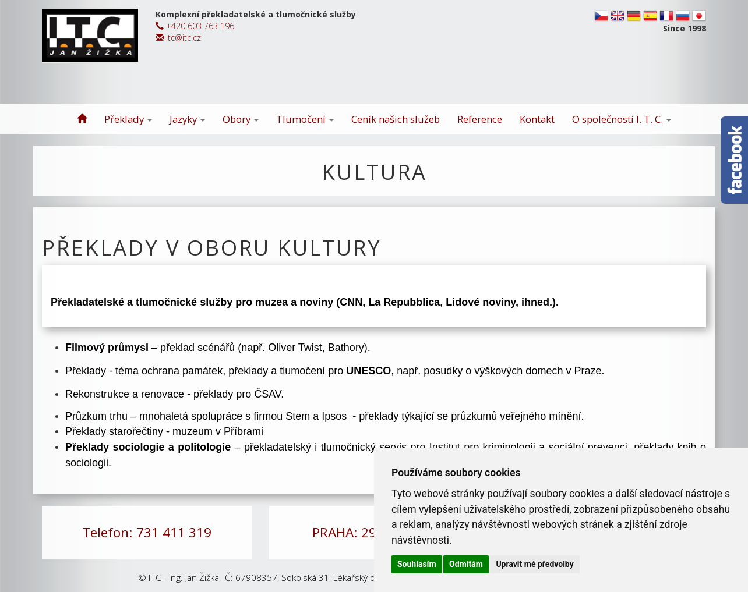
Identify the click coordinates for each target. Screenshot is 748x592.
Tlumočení (305, 119)
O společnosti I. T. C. (621, 119)
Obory (241, 119)
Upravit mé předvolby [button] (534, 564)
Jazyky (187, 119)
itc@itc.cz (178, 37)
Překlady (128, 119)
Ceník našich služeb (395, 119)
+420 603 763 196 (195, 25)
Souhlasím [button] (416, 564)
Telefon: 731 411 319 (146, 532)
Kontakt (537, 119)
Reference (479, 119)
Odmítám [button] (466, 564)
